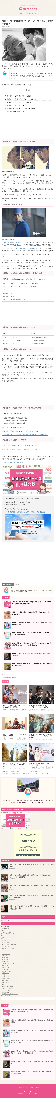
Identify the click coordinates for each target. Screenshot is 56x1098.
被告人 (6, 260)
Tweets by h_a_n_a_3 (7, 920)
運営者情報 (38, 1087)
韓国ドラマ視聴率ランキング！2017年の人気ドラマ (21, 449)
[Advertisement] (28, 127)
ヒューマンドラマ (7, 677)
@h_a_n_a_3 (31, 73)
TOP (16, 1087)
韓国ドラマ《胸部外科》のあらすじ (17, 105)
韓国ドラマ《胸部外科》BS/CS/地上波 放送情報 (21, 108)
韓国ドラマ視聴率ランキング (15, 111)
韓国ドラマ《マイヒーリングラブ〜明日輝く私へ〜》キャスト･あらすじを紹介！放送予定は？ (14, 765)
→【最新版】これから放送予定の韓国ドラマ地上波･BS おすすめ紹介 (25, 435)
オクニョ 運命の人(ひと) (12, 242)
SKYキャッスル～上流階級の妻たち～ (27, 248)
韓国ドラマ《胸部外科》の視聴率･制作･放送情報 (21, 99)
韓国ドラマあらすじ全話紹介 (13, 462)
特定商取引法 (21, 1087)
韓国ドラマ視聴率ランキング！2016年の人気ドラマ (21, 445)
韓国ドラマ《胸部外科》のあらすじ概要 (19, 96)
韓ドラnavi (28, 1091)
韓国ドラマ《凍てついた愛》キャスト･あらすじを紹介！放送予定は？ (23, 771)
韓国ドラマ (6, 674)
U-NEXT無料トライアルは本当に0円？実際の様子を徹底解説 (25, 512)
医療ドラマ (14, 677)
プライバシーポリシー (30, 1087)
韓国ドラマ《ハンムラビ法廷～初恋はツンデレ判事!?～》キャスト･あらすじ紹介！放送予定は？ (41, 736)
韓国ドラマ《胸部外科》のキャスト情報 (19, 102)
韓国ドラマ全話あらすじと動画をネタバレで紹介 (28, 1093)
